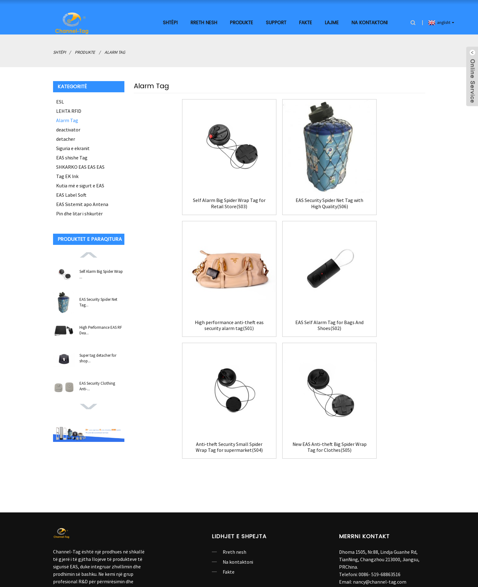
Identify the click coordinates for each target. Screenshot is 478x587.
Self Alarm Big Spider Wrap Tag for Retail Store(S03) (180, 202)
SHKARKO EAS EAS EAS (80, 166)
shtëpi (170, 22)
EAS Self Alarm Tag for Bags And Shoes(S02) (180, 322)
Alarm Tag (115, 52)
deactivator (68, 129)
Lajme (332, 22)
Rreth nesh (203, 22)
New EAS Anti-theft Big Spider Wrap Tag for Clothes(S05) (379, 322)
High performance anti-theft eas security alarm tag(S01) (378, 202)
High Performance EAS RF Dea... (100, 329)
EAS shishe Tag (71, 157)
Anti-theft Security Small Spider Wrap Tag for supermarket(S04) (279, 322)
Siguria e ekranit (73, 148)
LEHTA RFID (68, 111)
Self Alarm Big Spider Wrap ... (101, 273)
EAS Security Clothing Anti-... (97, 385)
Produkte (241, 22)
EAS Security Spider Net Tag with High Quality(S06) (279, 202)
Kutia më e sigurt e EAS (80, 185)
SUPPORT (276, 22)
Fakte (305, 22)
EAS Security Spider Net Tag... (98, 301)
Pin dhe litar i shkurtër (79, 213)
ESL (60, 101)
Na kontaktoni (369, 22)
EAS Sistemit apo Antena (82, 204)
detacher (65, 138)
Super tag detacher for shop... (97, 357)
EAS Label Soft (71, 194)
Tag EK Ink (67, 176)
